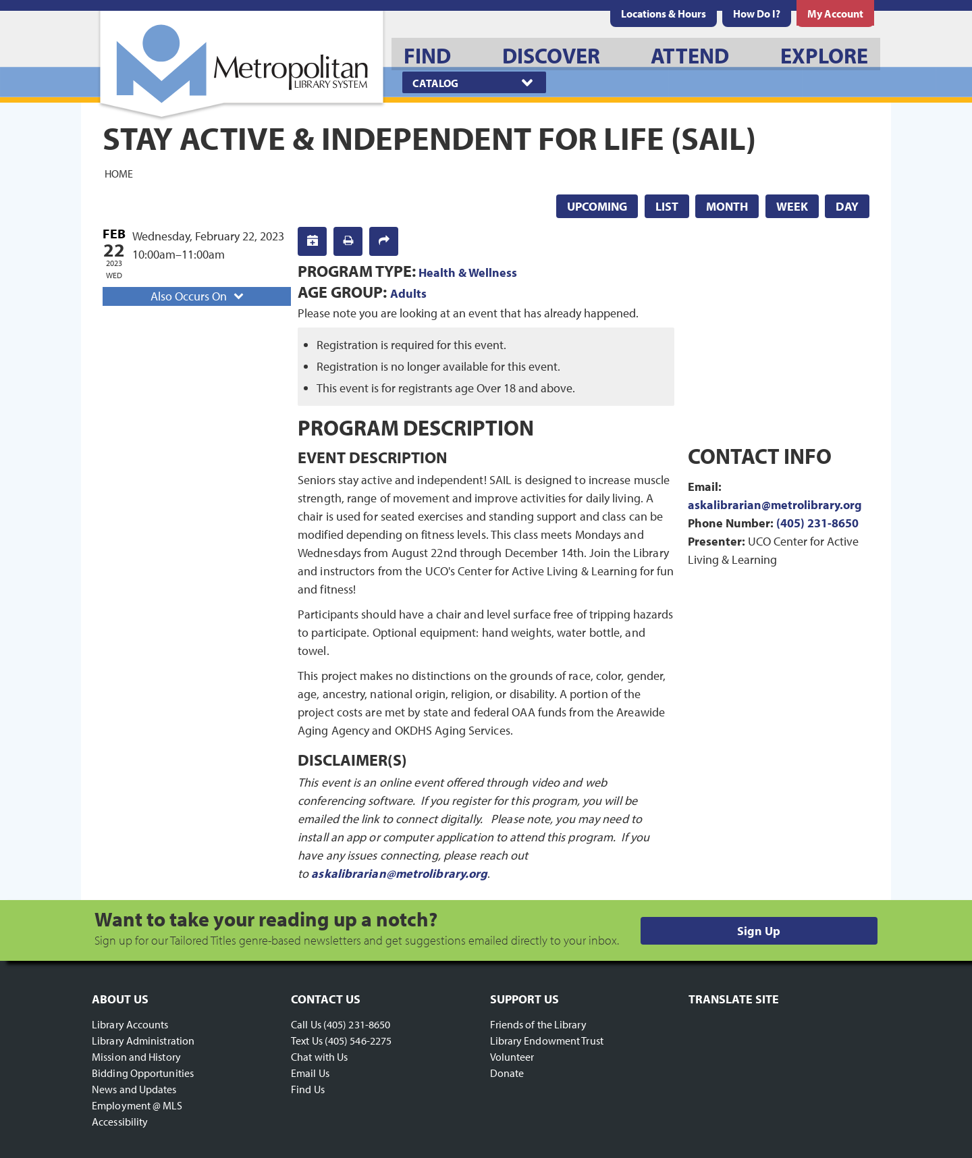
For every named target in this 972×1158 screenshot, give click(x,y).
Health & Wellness (467, 272)
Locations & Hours (663, 13)
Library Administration (143, 1040)
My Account (835, 13)
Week (792, 206)
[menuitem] (663, 13)
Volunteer (512, 1056)
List (666, 206)
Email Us (310, 1073)
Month (727, 206)
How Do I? (756, 13)
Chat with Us (319, 1056)
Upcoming (597, 206)
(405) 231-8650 (817, 523)
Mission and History (136, 1056)
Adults (408, 293)
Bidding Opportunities (143, 1073)
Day (847, 206)
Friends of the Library (538, 1024)
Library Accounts (130, 1024)
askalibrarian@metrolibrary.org (399, 873)
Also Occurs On (198, 296)
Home (119, 173)
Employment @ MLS (137, 1105)
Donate (507, 1073)
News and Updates (134, 1089)
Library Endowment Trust (546, 1040)
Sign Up (758, 931)
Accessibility (120, 1121)
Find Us (308, 1089)
